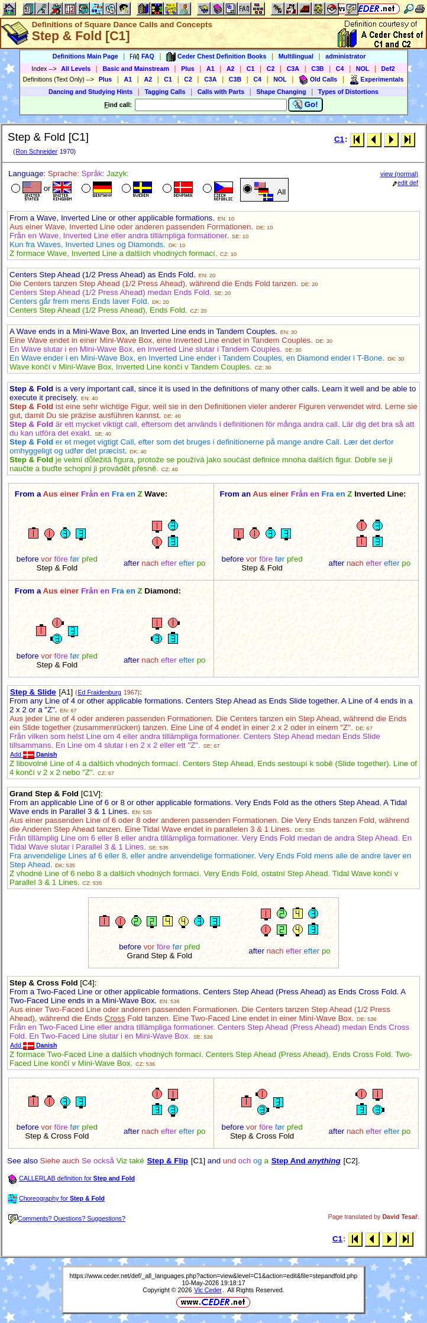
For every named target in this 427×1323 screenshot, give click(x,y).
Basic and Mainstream (135, 68)
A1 (210, 68)
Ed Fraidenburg (99, 692)
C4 (340, 68)
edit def (405, 182)
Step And (306, 1160)
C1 (251, 68)
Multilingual (296, 56)
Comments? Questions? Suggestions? (66, 1218)
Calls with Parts (221, 91)
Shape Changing (281, 91)
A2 (231, 68)
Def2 (388, 68)
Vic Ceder (208, 1289)
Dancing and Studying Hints (90, 91)
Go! (305, 104)
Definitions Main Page (85, 56)
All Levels (75, 68)
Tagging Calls (164, 91)
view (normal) (399, 173)
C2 (271, 68)
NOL (363, 68)
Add (33, 754)
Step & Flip (167, 1160)
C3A (293, 68)
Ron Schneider (36, 151)
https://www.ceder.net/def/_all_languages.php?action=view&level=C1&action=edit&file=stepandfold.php (214, 1275)
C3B (317, 68)
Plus (188, 68)
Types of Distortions (348, 91)
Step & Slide (33, 692)
